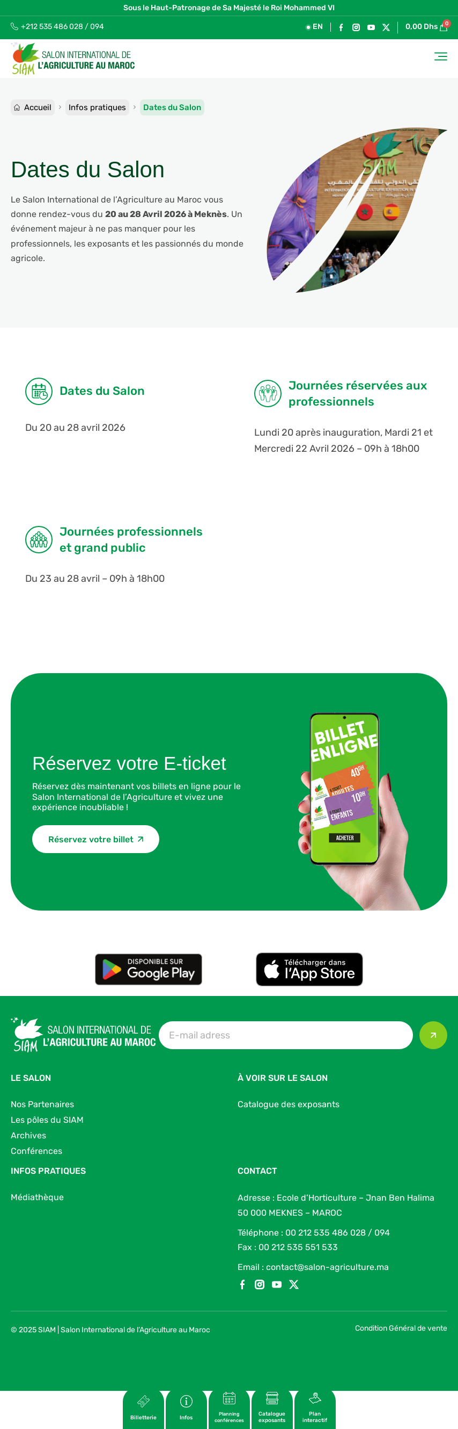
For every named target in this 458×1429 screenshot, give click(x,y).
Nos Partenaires (42, 1104)
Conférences (36, 1151)
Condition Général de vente (401, 1328)
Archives (28, 1135)
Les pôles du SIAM (47, 1120)
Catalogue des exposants (288, 1104)
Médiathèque (37, 1197)
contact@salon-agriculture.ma (327, 1267)
